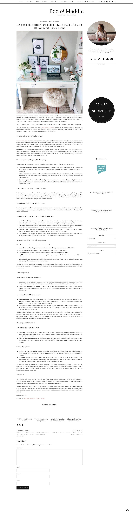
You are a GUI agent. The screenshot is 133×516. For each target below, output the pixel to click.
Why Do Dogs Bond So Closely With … (41, 420)
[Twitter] (99, 1)
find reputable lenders (48, 127)
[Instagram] (101, 1)
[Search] (115, 1)
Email (18, 474)
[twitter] (91, 59)
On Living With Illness (86, 1)
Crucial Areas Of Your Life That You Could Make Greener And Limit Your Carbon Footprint (33, 433)
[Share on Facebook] (18, 425)
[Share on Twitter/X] (20, 425)
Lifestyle (29, 1)
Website (19, 480)
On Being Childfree (67, 1)
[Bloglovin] (109, 1)
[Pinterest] (104, 1)
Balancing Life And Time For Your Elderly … (74, 420)
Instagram (32, 398)
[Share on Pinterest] (22, 425)
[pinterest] (107, 59)
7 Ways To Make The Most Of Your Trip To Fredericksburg (66, 432)
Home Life (55, 21)
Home (21, 1)
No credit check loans (22, 140)
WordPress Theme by (107, 514)
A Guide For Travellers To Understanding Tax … (57, 420)
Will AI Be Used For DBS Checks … (24, 420)
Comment (19, 448)
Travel (53, 1)
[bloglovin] (103, 59)
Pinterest (38, 398)
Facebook (26, 398)
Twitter (43, 398)
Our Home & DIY (42, 1)
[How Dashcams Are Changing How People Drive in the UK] (101, 186)
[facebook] (99, 59)
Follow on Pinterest (101, 159)
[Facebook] (107, 1)
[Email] (112, 1)
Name (18, 467)
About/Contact (38, 514)
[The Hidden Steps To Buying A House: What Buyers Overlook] (101, 204)
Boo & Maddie (66, 10)
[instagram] (95, 59)
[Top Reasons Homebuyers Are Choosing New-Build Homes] (101, 222)
